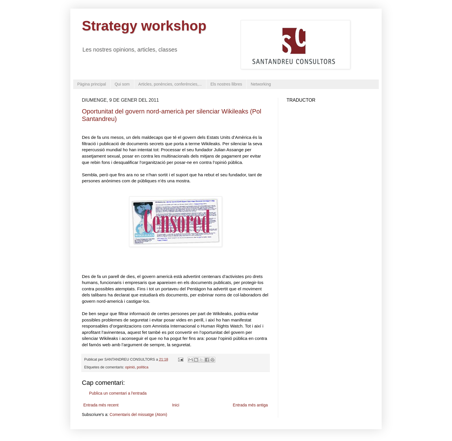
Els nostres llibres (226, 84)
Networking (261, 84)
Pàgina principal (91, 84)
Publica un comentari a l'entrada (118, 393)
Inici (175, 405)
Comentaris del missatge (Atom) (138, 414)
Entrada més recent (100, 405)
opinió (130, 367)
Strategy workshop (144, 25)
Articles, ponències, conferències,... (170, 84)
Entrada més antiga (250, 405)
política (142, 367)
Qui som (122, 84)
